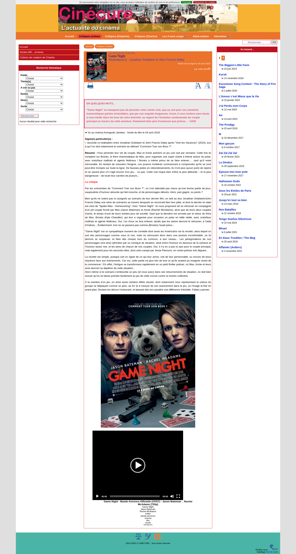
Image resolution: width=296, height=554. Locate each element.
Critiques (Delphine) (117, 36)
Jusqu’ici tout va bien (233, 200)
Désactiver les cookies (204, 2)
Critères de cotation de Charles (37, 57)
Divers (24, 100)
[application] (137, 465)
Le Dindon (225, 162)
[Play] (97, 496)
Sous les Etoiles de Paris (235, 190)
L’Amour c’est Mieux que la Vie (239, 96)
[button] (137, 465)
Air (221, 115)
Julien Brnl (203, 69)
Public (24, 75)
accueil (89, 46)
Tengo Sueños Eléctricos (235, 219)
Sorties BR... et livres (31, 52)
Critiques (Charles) (145, 36)
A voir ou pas (28, 87)
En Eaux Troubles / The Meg (237, 237)
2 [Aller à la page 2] (223, 57)
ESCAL (269, 552)
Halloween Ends (229, 181)
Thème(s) (26, 81)
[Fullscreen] (178, 496)
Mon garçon (226, 143)
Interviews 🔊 (222, 36)
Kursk (223, 74)
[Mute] (172, 496)
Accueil (69, 36)
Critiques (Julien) (89, 36)
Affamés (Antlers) (230, 247)
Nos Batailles (227, 209)
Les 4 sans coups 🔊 (174, 36)
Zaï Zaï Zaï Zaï (228, 152)
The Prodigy (227, 124)
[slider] (135, 496)
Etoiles (24, 94)
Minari (223, 228)
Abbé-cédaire (201, 36)
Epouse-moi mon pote (233, 171)
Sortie (24, 106)
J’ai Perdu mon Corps (233, 105)
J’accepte (186, 2)
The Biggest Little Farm (234, 65)
